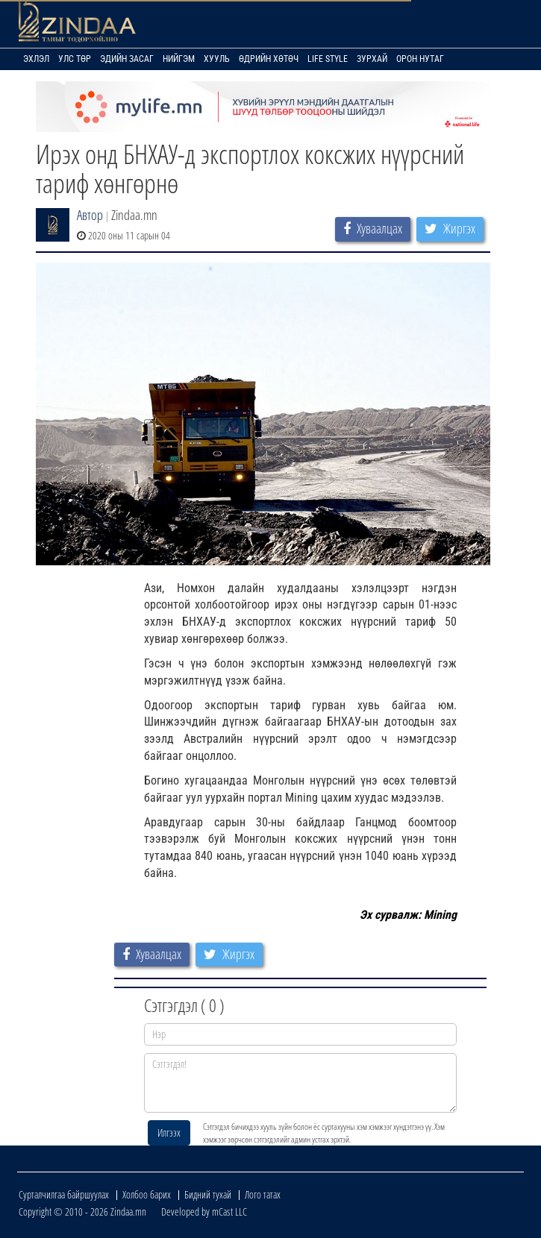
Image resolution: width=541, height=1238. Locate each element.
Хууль (217, 59)
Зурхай (372, 59)
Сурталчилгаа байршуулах (64, 1194)
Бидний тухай (207, 1194)
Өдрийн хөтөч (268, 59)
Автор (90, 215)
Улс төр (74, 59)
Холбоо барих (146, 1194)
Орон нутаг (420, 59)
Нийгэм (179, 59)
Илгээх (169, 1132)
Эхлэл (36, 59)
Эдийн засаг (127, 59)
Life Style (327, 59)
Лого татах (263, 1194)
